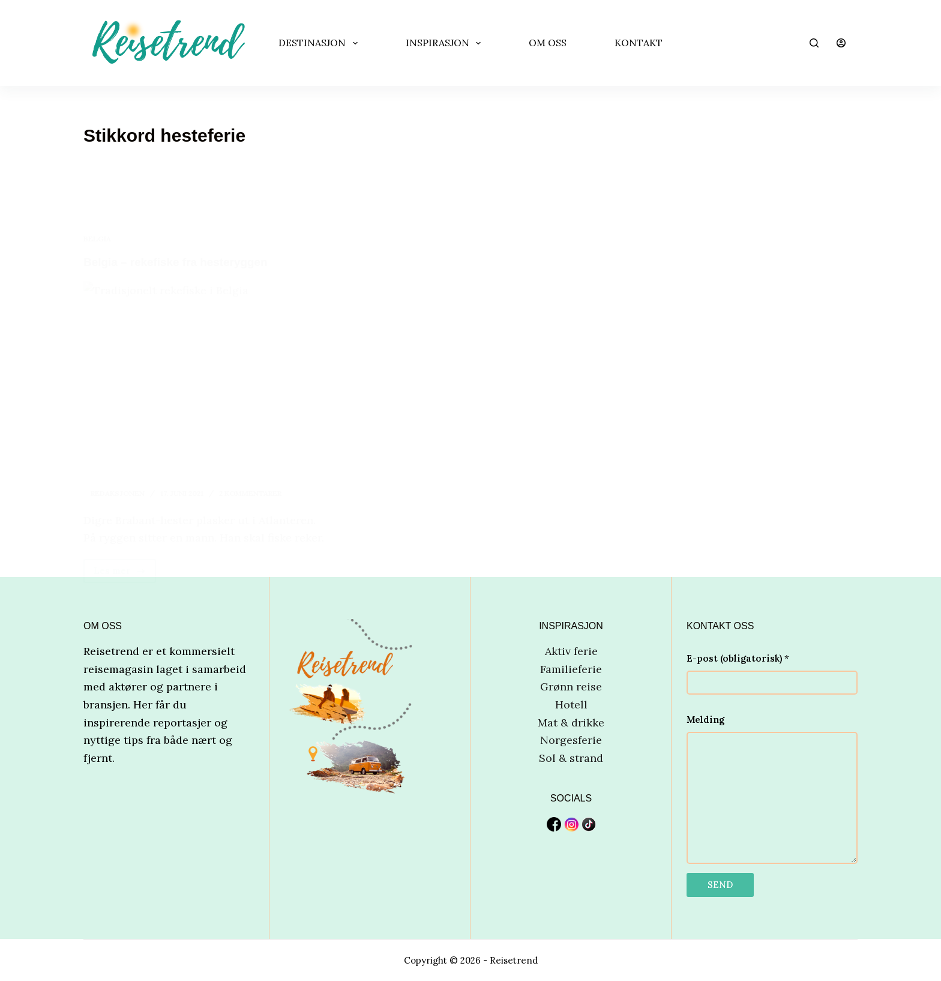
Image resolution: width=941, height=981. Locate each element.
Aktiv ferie (571, 650)
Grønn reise (571, 686)
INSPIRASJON (446, 43)
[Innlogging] (841, 42)
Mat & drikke (571, 722)
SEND (720, 884)
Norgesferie (571, 740)
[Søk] (814, 42)
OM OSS (548, 43)
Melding (705, 719)
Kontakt (639, 43)
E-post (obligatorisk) (738, 657)
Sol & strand (571, 757)
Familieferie (571, 668)
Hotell (571, 704)
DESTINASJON (320, 43)
